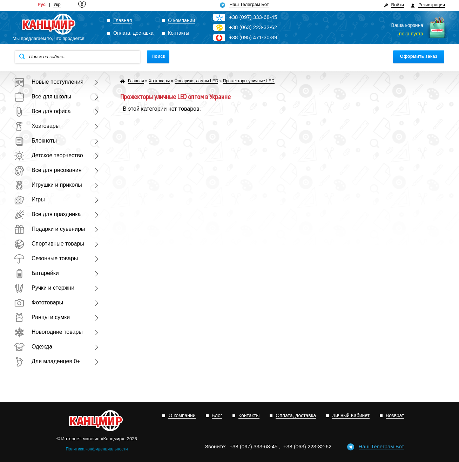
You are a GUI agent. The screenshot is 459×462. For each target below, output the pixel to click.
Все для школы (42, 96)
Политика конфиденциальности (97, 449)
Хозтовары (37, 126)
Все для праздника (47, 214)
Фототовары (38, 302)
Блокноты (35, 140)
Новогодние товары (48, 332)
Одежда (33, 346)
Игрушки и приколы (48, 184)
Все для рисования (47, 170)
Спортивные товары (49, 243)
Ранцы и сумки (42, 317)
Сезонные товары (46, 258)
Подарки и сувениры (49, 229)
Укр (57, 4)
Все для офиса (42, 111)
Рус (42, 4)
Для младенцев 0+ (47, 361)
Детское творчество (48, 155)
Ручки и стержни (44, 287)
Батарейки (36, 273)
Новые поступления (48, 81)
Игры (29, 199)
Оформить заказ (418, 56)
